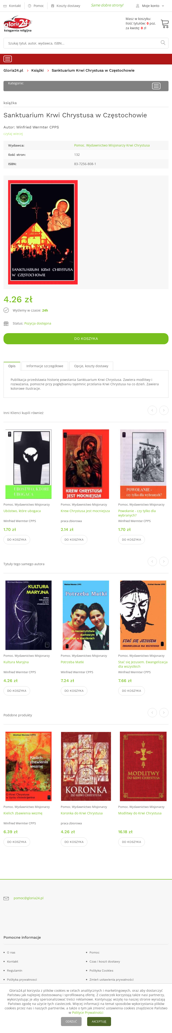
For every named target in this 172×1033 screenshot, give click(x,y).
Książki (37, 70)
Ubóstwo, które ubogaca (22, 511)
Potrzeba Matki (72, 662)
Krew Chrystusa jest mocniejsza (85, 511)
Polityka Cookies (101, 970)
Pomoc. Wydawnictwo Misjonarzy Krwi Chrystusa (112, 145)
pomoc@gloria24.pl (29, 898)
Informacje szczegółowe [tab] (44, 366)
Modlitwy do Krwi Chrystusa (140, 813)
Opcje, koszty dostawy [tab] (91, 366)
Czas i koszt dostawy (104, 961)
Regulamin (14, 970)
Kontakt (12, 961)
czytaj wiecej (13, 133)
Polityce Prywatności (87, 1012)
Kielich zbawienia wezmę (22, 813)
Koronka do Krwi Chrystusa (82, 813)
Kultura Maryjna (16, 662)
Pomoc (94, 952)
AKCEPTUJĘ (99, 1021)
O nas (11, 952)
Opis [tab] (12, 366)
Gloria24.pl (13, 70)
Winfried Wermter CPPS (37, 127)
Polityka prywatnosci (22, 979)
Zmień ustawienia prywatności (111, 979)
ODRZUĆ (71, 1021)
